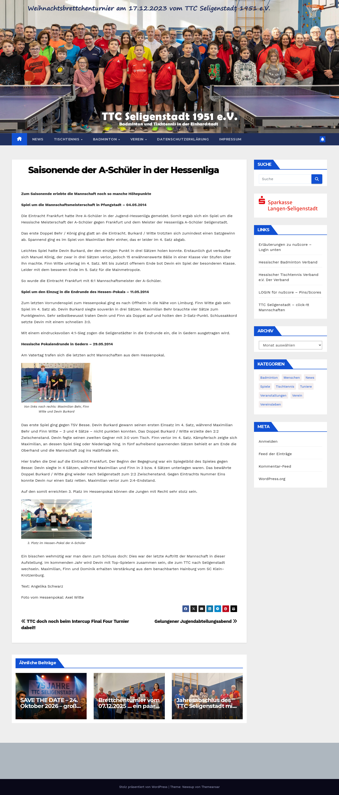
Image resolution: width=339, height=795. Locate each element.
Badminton (105, 139)
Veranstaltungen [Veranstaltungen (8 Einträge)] (273, 395)
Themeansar (211, 787)
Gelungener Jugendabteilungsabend (195, 621)
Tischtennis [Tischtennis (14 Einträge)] (285, 386)
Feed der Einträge (275, 454)
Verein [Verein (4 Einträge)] (297, 395)
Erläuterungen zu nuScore (283, 244)
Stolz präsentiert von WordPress (143, 787)
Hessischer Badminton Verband (288, 262)
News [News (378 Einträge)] (310, 377)
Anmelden (268, 441)
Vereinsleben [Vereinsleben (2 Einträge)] (270, 404)
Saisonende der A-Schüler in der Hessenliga (123, 169)
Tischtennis (67, 139)
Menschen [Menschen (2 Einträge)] (291, 377)
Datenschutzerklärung (183, 139)
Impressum (230, 139)
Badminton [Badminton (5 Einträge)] (269, 377)
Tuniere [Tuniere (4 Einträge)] (306, 386)
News (38, 139)
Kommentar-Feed (275, 466)
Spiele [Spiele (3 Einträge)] (265, 386)
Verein (137, 139)
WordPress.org (272, 479)
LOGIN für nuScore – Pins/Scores (290, 292)
